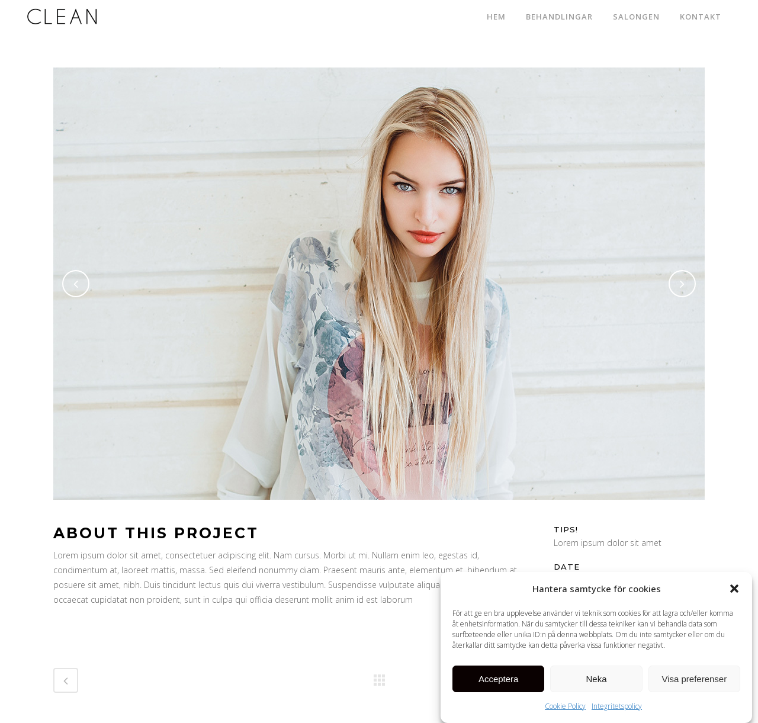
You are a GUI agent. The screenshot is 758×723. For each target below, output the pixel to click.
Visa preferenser (694, 680)
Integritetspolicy (617, 707)
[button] (734, 590)
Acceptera (498, 680)
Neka (596, 680)
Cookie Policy (565, 707)
